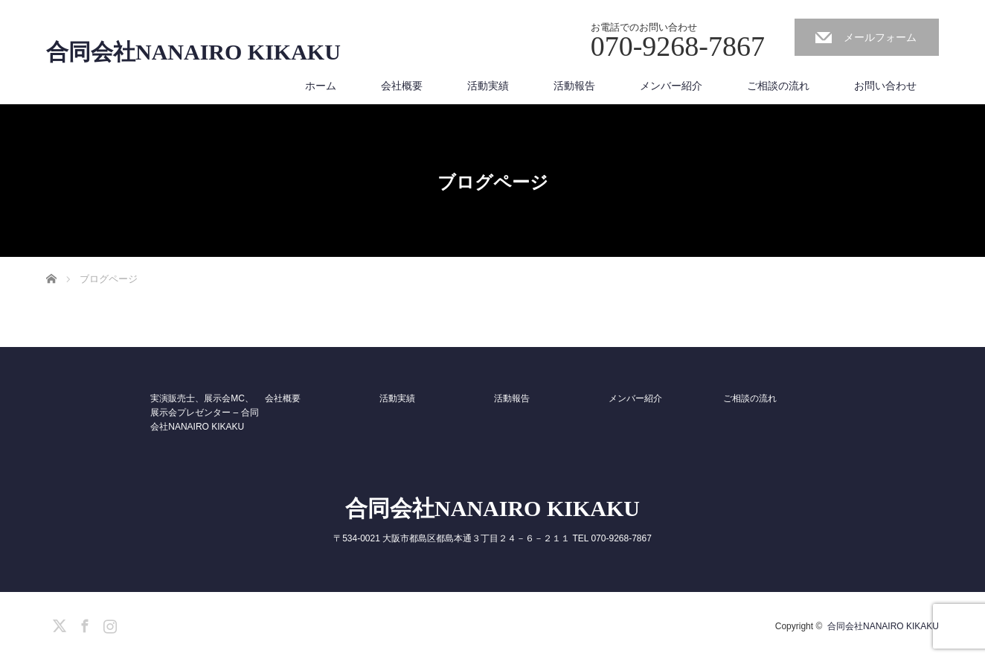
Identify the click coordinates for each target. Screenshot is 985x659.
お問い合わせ (885, 86)
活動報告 (574, 86)
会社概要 (402, 86)
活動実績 (488, 86)
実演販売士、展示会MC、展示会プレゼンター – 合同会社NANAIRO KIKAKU (204, 412)
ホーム (320, 86)
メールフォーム (880, 37)
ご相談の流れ (778, 86)
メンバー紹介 (671, 86)
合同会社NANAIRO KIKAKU (193, 52)
